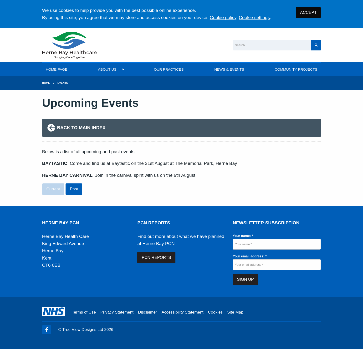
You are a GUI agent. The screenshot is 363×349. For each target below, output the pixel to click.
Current (53, 189)
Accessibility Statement (183, 312)
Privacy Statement (116, 312)
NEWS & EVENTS (229, 69)
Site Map (235, 312)
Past (74, 189)
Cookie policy (223, 17)
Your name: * (243, 236)
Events (62, 82)
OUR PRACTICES (169, 69)
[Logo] (69, 45)
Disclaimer (147, 312)
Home (46, 82)
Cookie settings (254, 17)
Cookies (215, 312)
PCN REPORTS (156, 257)
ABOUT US (107, 69)
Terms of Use (84, 312)
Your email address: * (249, 256)
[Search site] (316, 45)
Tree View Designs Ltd (82, 329)
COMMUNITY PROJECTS (296, 69)
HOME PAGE (56, 69)
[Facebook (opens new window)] (46, 329)
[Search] (272, 45)
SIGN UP (245, 279)
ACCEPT (308, 12)
